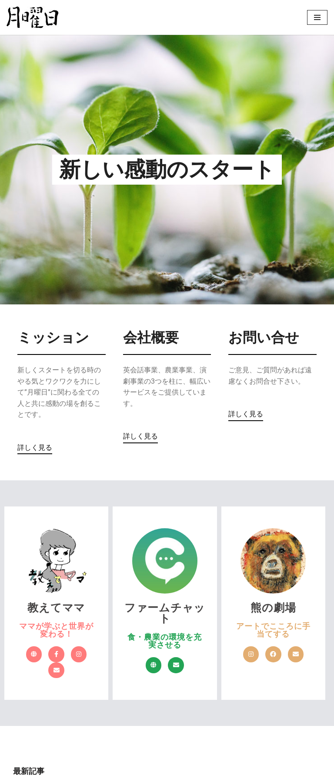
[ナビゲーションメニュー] (317, 17)
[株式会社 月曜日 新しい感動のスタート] (33, 17)
